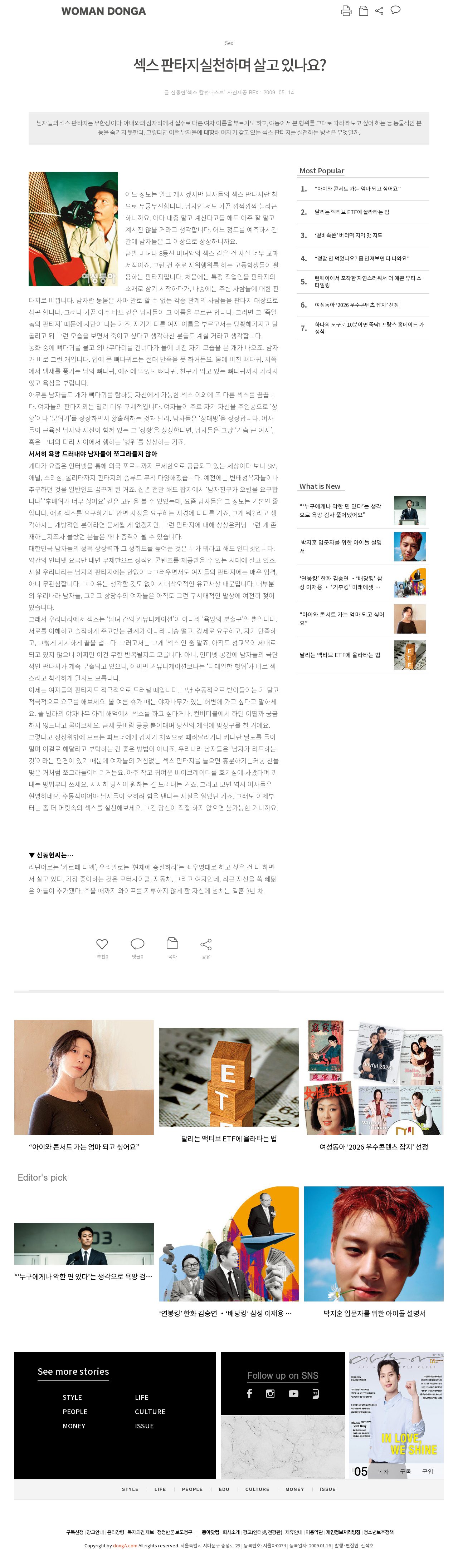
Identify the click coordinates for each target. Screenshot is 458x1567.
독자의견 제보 (140, 1532)
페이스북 (249, 1393)
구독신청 (74, 1532)
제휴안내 (293, 1532)
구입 (427, 1471)
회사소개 (231, 1532)
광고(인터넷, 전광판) (262, 1532)
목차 (383, 1471)
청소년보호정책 (379, 1532)
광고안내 (95, 1532)
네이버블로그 (316, 1393)
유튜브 (293, 1393)
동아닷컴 (210, 1532)
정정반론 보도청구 (174, 1532)
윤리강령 (115, 1532)
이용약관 (314, 1532)
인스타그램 (270, 1393)
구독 (405, 1471)
